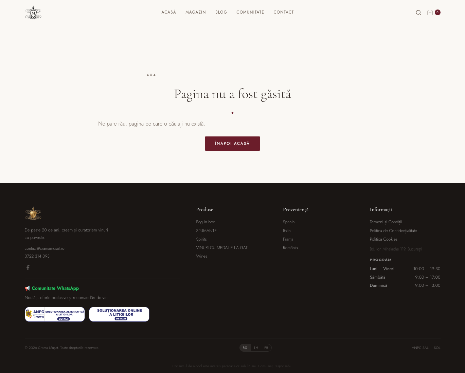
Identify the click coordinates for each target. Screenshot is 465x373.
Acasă (177, 19)
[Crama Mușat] (42, 20)
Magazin (204, 19)
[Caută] (418, 19)
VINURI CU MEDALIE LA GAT (221, 248)
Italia (287, 231)
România (290, 248)
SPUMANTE (206, 231)
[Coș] (434, 20)
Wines (201, 256)
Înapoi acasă (232, 143)
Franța (288, 239)
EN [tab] (256, 348)
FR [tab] (266, 348)
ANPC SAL (420, 347)
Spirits (201, 239)
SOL (437, 347)
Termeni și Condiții (386, 222)
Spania (288, 222)
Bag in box (205, 222)
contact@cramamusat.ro (45, 248)
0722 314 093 (37, 256)
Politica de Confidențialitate (393, 231)
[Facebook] (28, 268)
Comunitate (259, 19)
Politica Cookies (383, 239)
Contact (292, 19)
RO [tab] (245, 348)
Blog (230, 19)
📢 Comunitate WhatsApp (52, 288)
